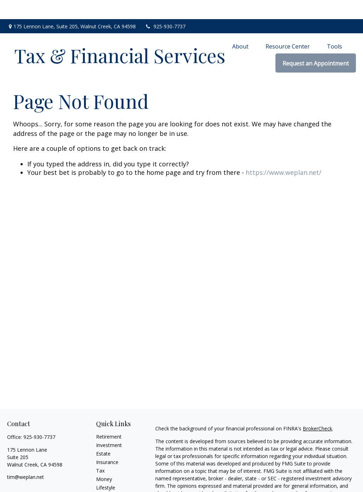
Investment (109, 425)
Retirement (109, 417)
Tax (100, 451)
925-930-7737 (165, 7)
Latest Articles (112, 476)
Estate (103, 434)
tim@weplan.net (25, 457)
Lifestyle (105, 468)
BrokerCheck (317, 409)
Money (104, 459)
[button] (240, 26)
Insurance (107, 442)
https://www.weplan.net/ (284, 153)
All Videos (107, 485)
